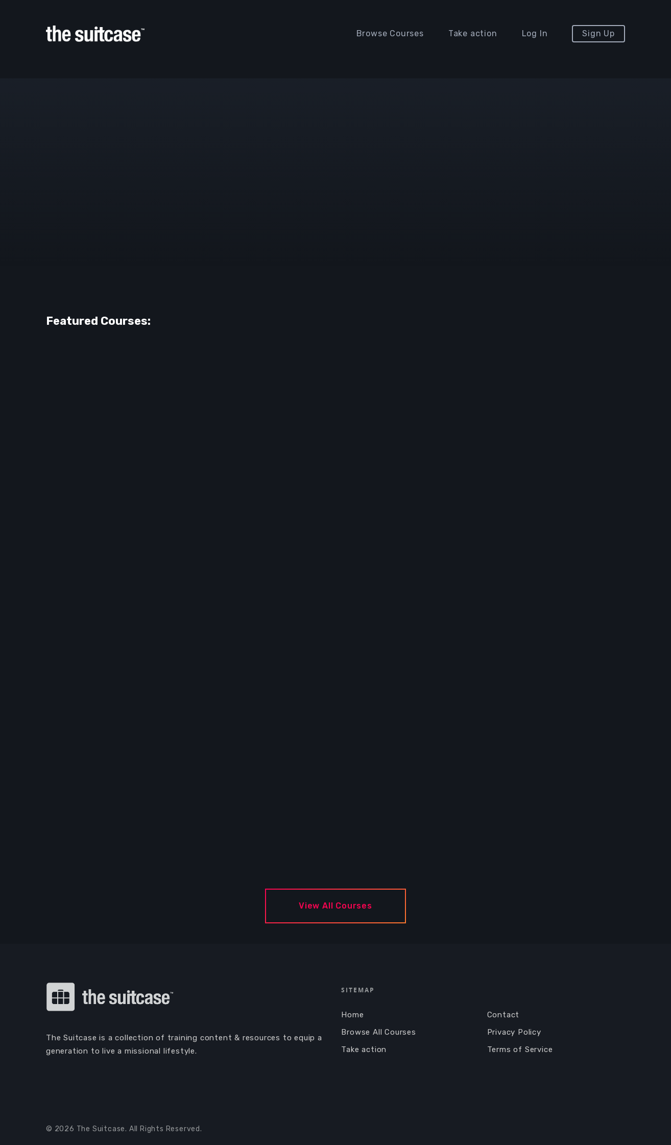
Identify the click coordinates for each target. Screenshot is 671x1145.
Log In (535, 33)
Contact (503, 1014)
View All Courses (335, 906)
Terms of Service (520, 1049)
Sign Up (598, 33)
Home (352, 1014)
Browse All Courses (378, 1032)
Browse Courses (390, 33)
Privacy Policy (514, 1032)
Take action (472, 33)
